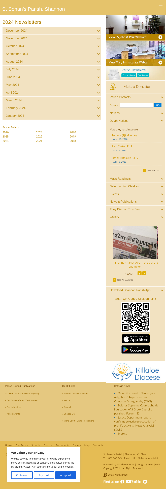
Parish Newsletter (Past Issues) (22, 400)
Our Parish (21, 445)
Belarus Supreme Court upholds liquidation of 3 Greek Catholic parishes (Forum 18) (136, 409)
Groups (48, 445)
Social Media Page (115, 474)
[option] (137, 246)
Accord (67, 407)
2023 (39, 132)
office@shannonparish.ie (145, 458)
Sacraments (62, 445)
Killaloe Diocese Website (76, 394)
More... (122, 433)
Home (8, 445)
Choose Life (69, 414)
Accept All (65, 475)
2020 (73, 132)
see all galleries (128, 278)
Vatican (67, 400)
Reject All (44, 475)
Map (86, 445)
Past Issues (145, 74)
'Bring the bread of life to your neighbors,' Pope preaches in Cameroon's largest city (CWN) (134, 397)
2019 (73, 136)
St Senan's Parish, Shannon (33, 9)
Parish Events (13, 414)
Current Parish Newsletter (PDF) (23, 394)
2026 (6, 132)
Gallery (77, 445)
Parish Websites (125, 464)
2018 (73, 141)
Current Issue (131, 74)
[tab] (52, 30)
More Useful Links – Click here (79, 421)
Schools (35, 445)
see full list (154, 169)
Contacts (98, 445)
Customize (22, 475)
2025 (6, 136)
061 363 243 (115, 458)
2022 (39, 136)
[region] (43, 464)
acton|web (154, 464)
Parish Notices (14, 407)
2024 (6, 141)
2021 (39, 141)
